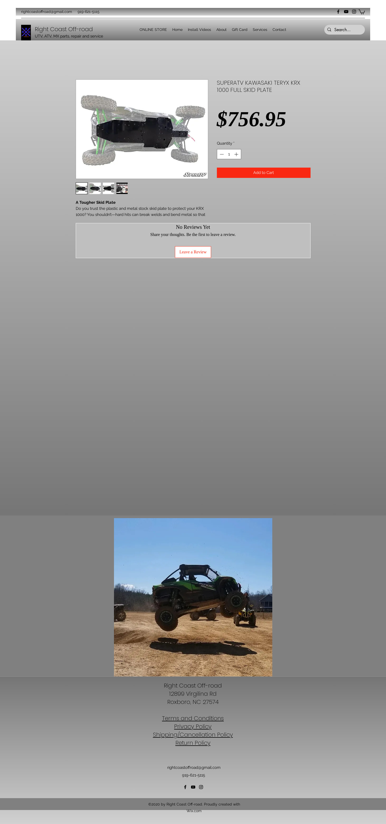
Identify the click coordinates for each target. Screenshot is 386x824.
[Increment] (236, 154)
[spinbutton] (229, 154)
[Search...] (344, 30)
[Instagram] (354, 11)
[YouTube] (346, 11)
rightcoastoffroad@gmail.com (46, 12)
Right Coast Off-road (193, 685)
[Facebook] (338, 11)
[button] (362, 11)
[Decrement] (221, 154)
